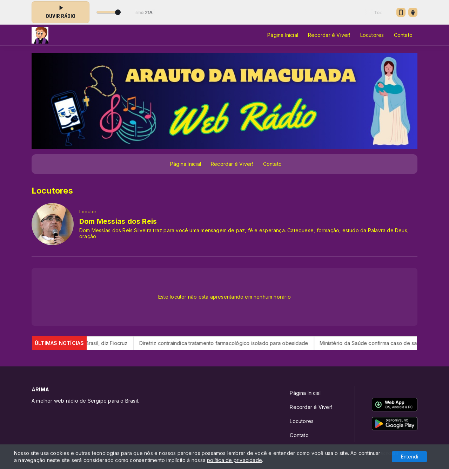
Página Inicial (282, 35)
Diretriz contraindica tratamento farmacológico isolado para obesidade (233, 343)
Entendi (409, 457)
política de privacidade (234, 460)
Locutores (372, 35)
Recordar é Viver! (329, 35)
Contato (403, 35)
